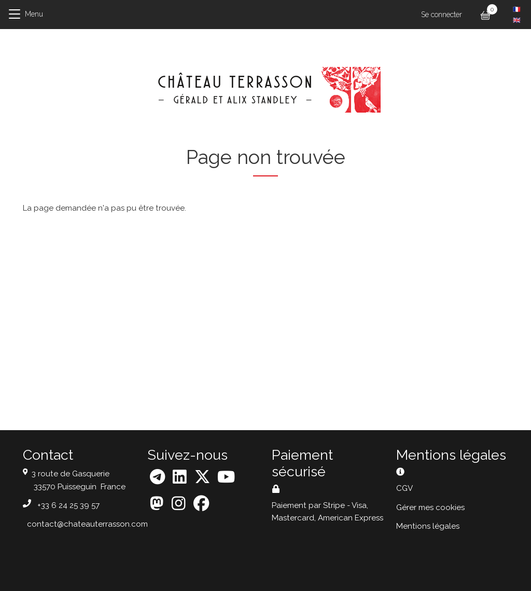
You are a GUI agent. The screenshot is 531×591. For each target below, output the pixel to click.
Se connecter (441, 14)
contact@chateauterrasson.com (87, 524)
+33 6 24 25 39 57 (68, 505)
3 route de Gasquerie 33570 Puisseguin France (78, 480)
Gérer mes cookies (430, 507)
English (517, 20)
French (517, 9)
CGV (404, 488)
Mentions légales (427, 526)
